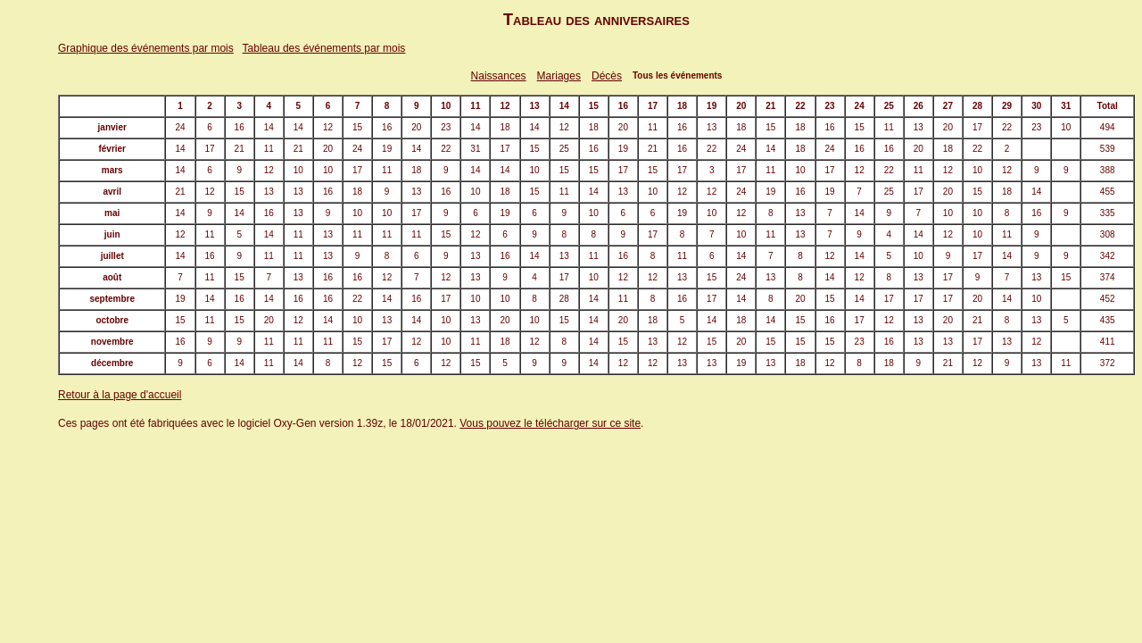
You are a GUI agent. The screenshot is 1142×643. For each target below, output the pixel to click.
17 (977, 127)
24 (180, 127)
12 (328, 127)
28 (564, 299)
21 (239, 149)
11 (653, 127)
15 (357, 127)
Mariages (559, 76)
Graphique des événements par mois (146, 48)
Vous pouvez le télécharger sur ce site (550, 423)
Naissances (498, 76)
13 (711, 127)
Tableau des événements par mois (324, 48)
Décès (607, 76)
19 (387, 149)
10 (1066, 127)
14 (269, 127)
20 (416, 127)
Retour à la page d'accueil (119, 394)
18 (504, 127)
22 (1007, 127)
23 (446, 127)
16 (239, 127)
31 (475, 149)
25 (564, 149)
